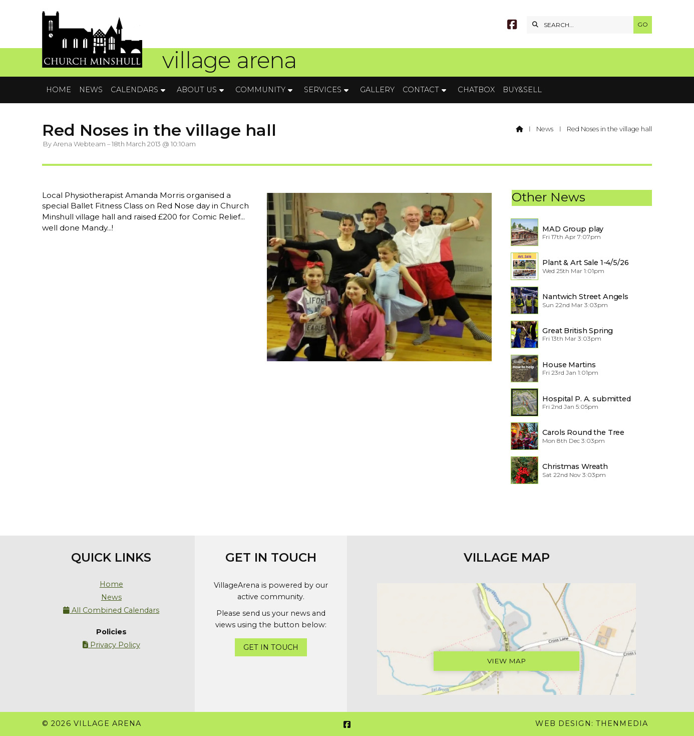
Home (111, 584)
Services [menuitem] (322, 89)
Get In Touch (270, 647)
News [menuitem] (91, 89)
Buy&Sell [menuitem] (522, 89)
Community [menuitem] (260, 89)
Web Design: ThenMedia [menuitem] (591, 723)
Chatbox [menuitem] (476, 89)
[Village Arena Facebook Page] (512, 26)
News (544, 129)
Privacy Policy (111, 644)
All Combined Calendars (111, 610)
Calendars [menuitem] (134, 89)
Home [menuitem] (58, 89)
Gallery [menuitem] (377, 89)
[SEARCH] (582, 25)
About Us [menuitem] (197, 89)
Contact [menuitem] (421, 89)
